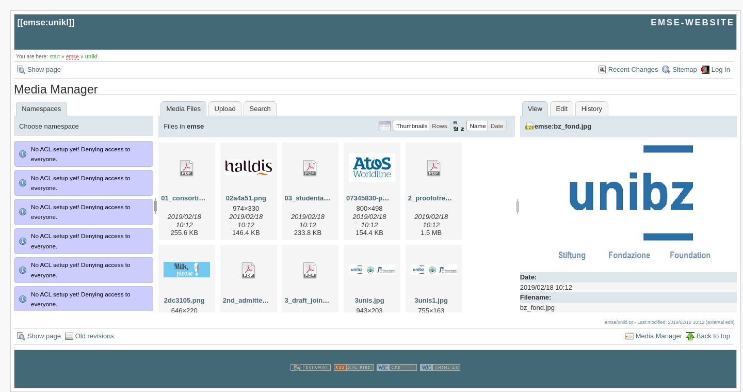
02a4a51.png (246, 198)
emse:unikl (46, 22)
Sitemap (684, 69)
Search (259, 109)
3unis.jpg (369, 300)
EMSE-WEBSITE (692, 22)
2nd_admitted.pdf (251, 300)
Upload (225, 109)
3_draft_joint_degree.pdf (323, 300)
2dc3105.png (184, 300)
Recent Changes (633, 69)
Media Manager (659, 336)
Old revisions (94, 336)
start (55, 56)
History (592, 109)
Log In (721, 69)
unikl (91, 56)
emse (72, 56)
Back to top (713, 336)
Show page (44, 69)
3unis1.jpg (431, 300)
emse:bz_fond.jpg (563, 126)
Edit (562, 109)
